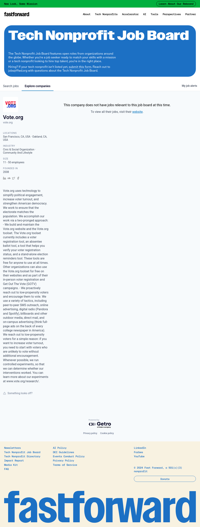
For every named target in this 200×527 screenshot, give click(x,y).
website (137, 112)
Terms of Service (65, 465)
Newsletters (12, 448)
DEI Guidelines (63, 452)
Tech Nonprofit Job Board (22, 452)
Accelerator (130, 14)
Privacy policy (90, 433)
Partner (190, 14)
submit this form (80, 67)
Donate (164, 479)
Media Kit (11, 465)
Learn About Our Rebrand (176, 3)
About (86, 14)
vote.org (8, 122)
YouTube (139, 456)
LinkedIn (140, 448)
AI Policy (59, 448)
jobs (11, 86)
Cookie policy (107, 433)
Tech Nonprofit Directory (22, 456)
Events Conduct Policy (69, 456)
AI (144, 14)
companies (37, 86)
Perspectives (172, 14)
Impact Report (14, 460)
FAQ (6, 469)
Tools (154, 14)
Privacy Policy (63, 460)
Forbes (138, 452)
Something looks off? (17, 393)
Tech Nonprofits (106, 14)
